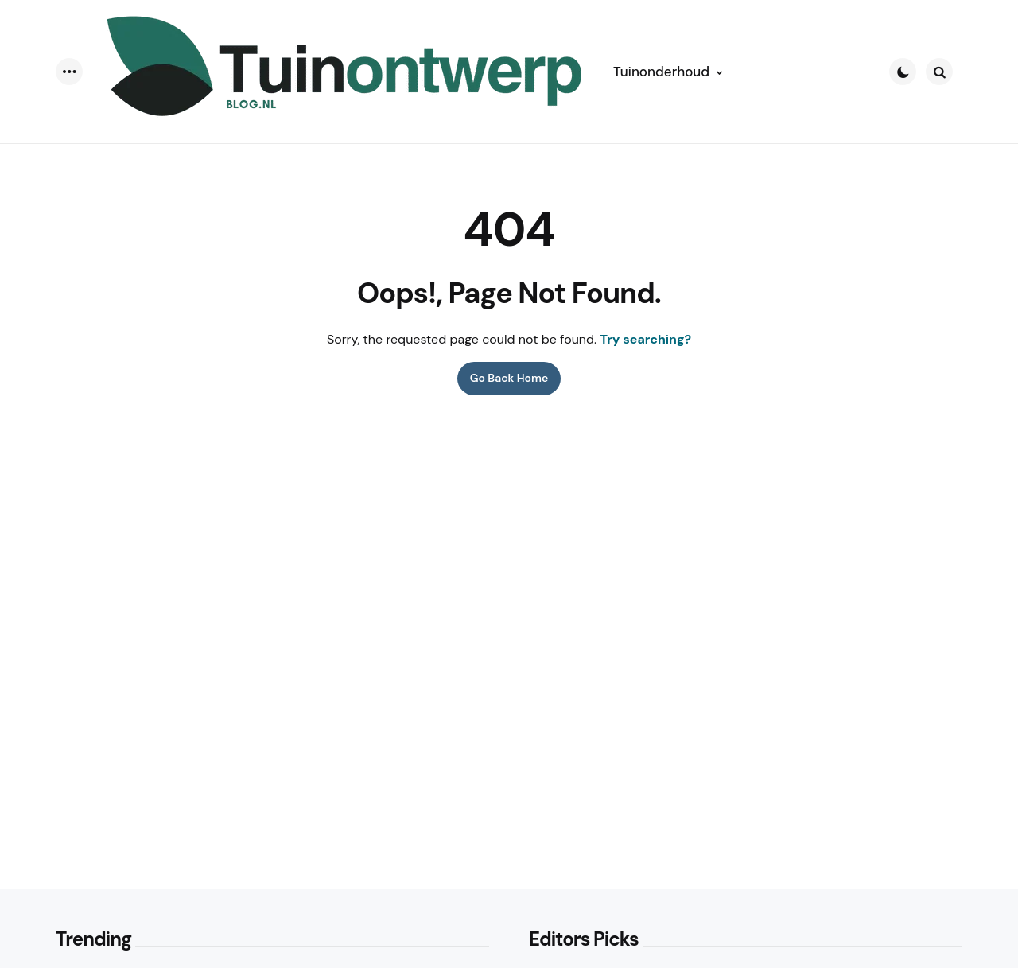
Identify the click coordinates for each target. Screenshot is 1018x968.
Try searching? (646, 339)
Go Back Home (509, 378)
